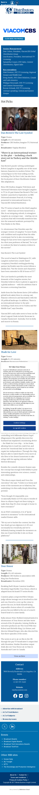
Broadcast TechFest (11, 747)
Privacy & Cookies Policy (18, 780)
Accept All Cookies (19, 428)
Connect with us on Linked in (12, 726)
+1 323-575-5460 (19, 682)
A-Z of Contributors (10, 712)
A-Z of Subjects (9, 716)
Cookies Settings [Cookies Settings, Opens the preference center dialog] (19, 423)
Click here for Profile (14, 39)
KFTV (6, 764)
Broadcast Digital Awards (13, 741)
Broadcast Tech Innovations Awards (17, 744)
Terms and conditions (18, 777)
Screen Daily (8, 759)
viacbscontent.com (19, 690)
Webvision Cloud (24, 789)
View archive (19, 656)
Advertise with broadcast (13, 709)
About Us (13, 775)
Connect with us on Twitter (4, 726)
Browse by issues (10, 719)
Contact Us (23, 775)
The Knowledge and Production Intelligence (19, 767)
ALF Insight (8, 762)
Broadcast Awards (10, 739)
